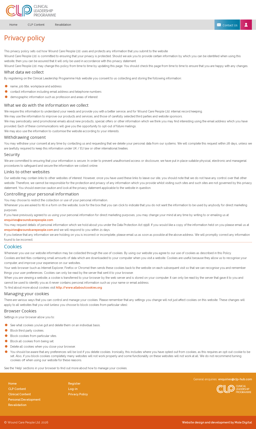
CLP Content (36, 25)
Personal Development (24, 399)
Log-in (72, 389)
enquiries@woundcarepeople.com (28, 220)
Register (74, 383)
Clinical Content (19, 394)
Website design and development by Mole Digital (217, 422)
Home (13, 25)
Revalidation (63, 25)
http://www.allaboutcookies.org (79, 287)
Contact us (227, 24)
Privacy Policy (78, 394)
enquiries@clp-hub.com (235, 379)
